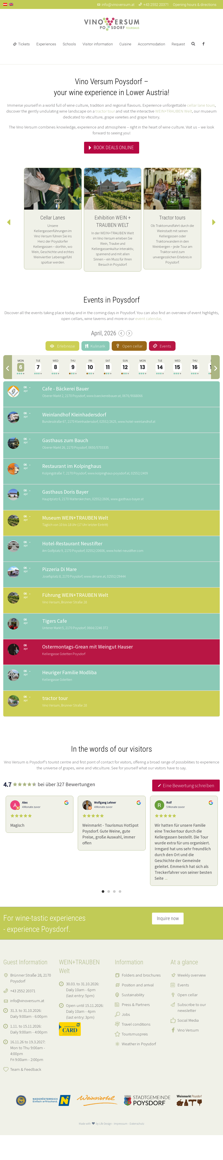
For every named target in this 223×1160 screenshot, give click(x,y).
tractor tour (105, 111)
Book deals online (114, 147)
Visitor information (98, 44)
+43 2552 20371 (154, 4)
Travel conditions (136, 1049)
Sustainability (133, 1019)
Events (183, 1009)
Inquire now (168, 943)
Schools (69, 44)
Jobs (126, 1039)
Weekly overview (191, 1000)
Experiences (46, 44)
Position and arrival (138, 1009)
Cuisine (125, 44)
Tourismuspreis (135, 1058)
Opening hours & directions (194, 4)
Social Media (188, 1045)
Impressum (120, 1148)
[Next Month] (129, 333)
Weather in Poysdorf (139, 1068)
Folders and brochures (141, 1000)
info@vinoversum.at (115, 4)
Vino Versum (188, 1054)
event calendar (148, 318)
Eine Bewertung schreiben (186, 810)
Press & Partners (136, 1029)
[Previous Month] (121, 333)
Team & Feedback (25, 1094)
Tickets (24, 44)
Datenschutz (137, 1148)
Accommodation (151, 44)
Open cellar (187, 1019)
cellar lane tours (201, 105)
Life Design (105, 1148)
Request (178, 44)
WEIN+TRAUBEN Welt (173, 111)
